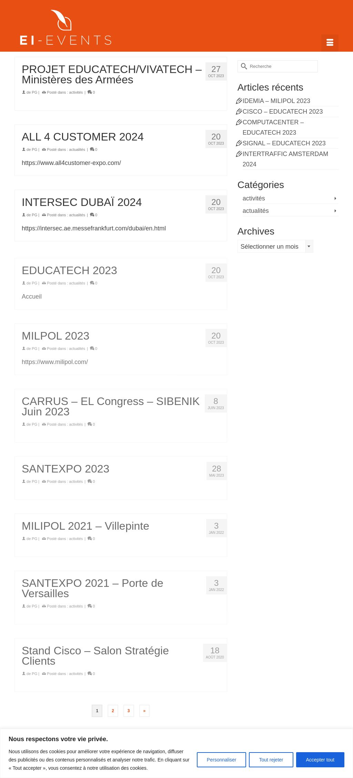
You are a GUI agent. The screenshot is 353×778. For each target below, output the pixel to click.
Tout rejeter (271, 760)
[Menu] (330, 43)
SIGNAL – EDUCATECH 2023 (284, 143)
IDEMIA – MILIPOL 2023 (276, 100)
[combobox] (275, 246)
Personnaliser (221, 760)
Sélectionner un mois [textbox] (270, 246)
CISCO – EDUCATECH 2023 (283, 111)
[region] (176, 753)
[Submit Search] (243, 66)
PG (34, 92)
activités (76, 92)
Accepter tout (320, 760)
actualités (77, 149)
